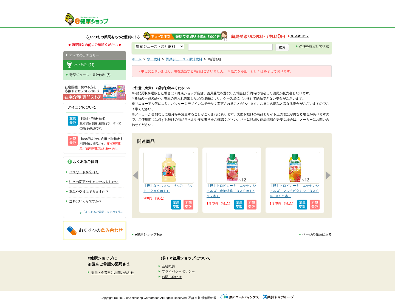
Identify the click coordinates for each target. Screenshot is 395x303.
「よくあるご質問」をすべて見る (102, 211)
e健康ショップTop (148, 234)
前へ (135, 175)
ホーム (137, 59)
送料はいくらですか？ (85, 201)
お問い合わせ (172, 277)
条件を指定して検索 (314, 46)
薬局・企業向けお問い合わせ (112, 272)
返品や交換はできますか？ (89, 192)
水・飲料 (153, 59)
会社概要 (168, 266)
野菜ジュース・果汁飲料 (184, 59)
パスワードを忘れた (84, 172)
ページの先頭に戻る (317, 234)
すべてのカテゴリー (84, 55)
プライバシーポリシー (178, 271)
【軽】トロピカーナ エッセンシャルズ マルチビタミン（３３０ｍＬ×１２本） (294, 191)
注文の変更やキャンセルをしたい (94, 182)
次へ (328, 175)
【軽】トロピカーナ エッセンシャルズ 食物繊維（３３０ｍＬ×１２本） (231, 191)
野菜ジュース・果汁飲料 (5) (90, 75)
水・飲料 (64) (84, 65)
